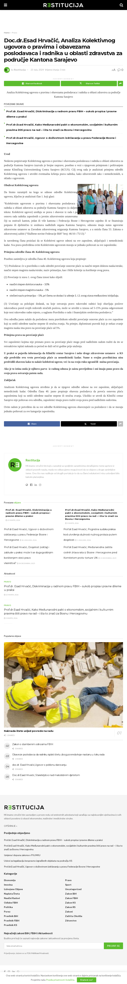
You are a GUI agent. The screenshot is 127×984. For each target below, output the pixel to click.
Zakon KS (70, 902)
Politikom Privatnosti (40, 953)
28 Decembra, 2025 (26, 563)
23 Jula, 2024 (37, 69)
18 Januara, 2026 (28, 540)
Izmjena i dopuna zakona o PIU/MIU (22, 855)
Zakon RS (70, 907)
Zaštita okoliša (73, 916)
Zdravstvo (71, 920)
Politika (8, 907)
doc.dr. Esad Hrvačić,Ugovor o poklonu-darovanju (39, 764)
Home (7, 32)
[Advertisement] (63, 20)
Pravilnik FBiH (11, 920)
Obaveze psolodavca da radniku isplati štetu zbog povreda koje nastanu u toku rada (58, 754)
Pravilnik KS (10, 925)
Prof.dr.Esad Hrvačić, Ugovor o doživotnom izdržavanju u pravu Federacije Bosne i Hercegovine (29, 534)
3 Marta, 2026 (72, 523)
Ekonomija (10, 880)
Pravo (14, 32)
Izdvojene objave (13, 889)
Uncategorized (73, 889)
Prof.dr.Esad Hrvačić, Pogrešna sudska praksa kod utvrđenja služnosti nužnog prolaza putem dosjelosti (90, 534)
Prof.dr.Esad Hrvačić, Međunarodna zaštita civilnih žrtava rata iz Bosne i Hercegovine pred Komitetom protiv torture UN (90, 552)
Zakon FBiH (71, 898)
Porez (7, 911)
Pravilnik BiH (11, 916)
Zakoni (69, 911)
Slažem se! (86, 980)
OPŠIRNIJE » (10, 825)
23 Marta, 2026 (13, 520)
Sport (68, 884)
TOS (28, 953)
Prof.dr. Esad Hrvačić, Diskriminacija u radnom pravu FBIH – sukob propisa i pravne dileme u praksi (29, 513)
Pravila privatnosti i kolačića (60, 979)
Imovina (8, 884)
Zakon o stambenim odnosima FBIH (32, 744)
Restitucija (20, 69)
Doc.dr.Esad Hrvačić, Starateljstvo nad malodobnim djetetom (46, 775)
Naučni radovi (12, 898)
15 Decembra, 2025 (107, 558)
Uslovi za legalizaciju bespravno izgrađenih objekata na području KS (38, 860)
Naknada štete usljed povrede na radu (28, 730)
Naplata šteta (12, 893)
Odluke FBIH (11, 902)
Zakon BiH (71, 893)
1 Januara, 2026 (83, 540)
